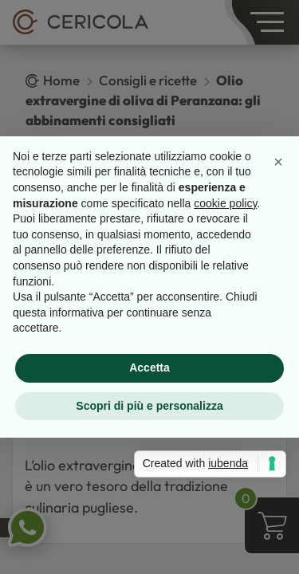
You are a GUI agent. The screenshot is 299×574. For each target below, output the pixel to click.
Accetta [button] (149, 367)
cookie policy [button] (225, 203)
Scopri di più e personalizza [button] (149, 405)
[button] (278, 162)
